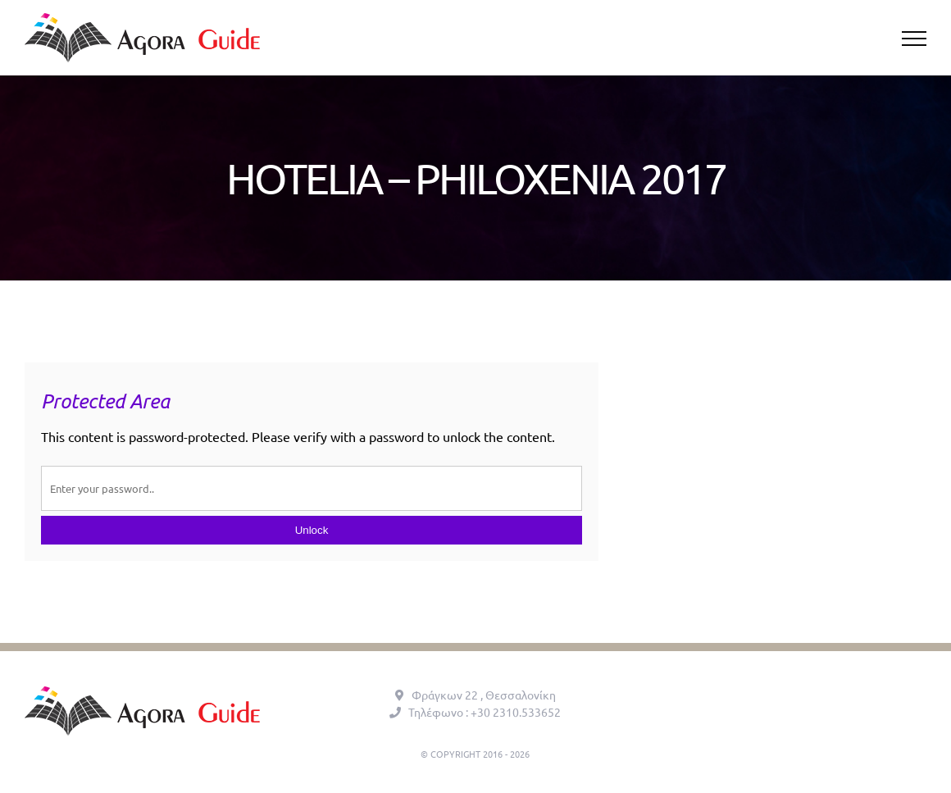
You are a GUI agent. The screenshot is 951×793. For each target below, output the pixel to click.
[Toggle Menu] (914, 38)
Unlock (312, 530)
